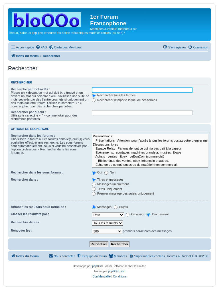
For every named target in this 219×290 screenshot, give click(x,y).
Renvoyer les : (21, 230)
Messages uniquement (110, 184)
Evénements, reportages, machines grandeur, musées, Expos (150, 153)
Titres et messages (107, 179)
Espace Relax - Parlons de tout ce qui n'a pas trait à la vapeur (150, 149)
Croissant (135, 214)
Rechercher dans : (24, 179)
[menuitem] (41, 47)
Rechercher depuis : (26, 222)
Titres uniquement (107, 189)
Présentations (150, 136)
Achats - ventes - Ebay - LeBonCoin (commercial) (150, 157)
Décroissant (158, 214)
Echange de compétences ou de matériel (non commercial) (150, 165)
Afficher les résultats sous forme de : (38, 207)
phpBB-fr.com (116, 271)
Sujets (121, 207)
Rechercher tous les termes (114, 95)
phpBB (96, 266)
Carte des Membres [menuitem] (68, 47)
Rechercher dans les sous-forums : (37, 172)
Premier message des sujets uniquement (123, 193)
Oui (97, 172)
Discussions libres (150, 145)
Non (109, 172)
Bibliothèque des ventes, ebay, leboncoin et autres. (150, 161)
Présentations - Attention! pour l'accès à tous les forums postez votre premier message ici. (150, 141)
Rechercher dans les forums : (33, 135)
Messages (101, 207)
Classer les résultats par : (30, 214)
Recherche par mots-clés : (30, 89)
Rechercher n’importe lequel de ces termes (124, 100)
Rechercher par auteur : (28, 112)
